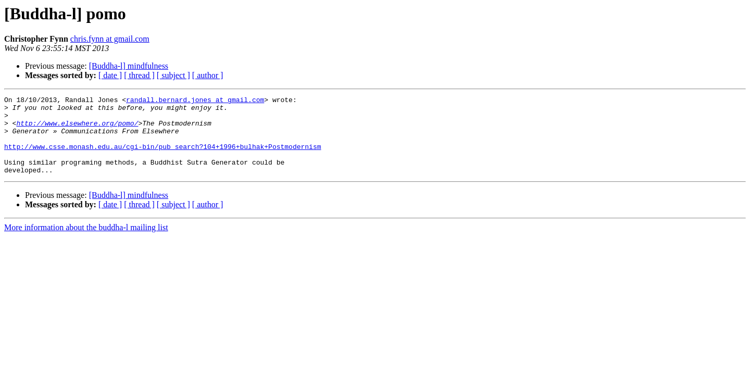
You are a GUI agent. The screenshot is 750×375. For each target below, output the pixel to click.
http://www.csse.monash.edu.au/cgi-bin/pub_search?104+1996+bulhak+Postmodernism (162, 157)
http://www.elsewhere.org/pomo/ (77, 129)
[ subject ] (173, 75)
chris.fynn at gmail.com (109, 38)
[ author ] (207, 75)
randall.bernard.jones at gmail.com (195, 101)
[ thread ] (139, 75)
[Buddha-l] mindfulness (128, 65)
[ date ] (110, 75)
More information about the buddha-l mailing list (86, 243)
